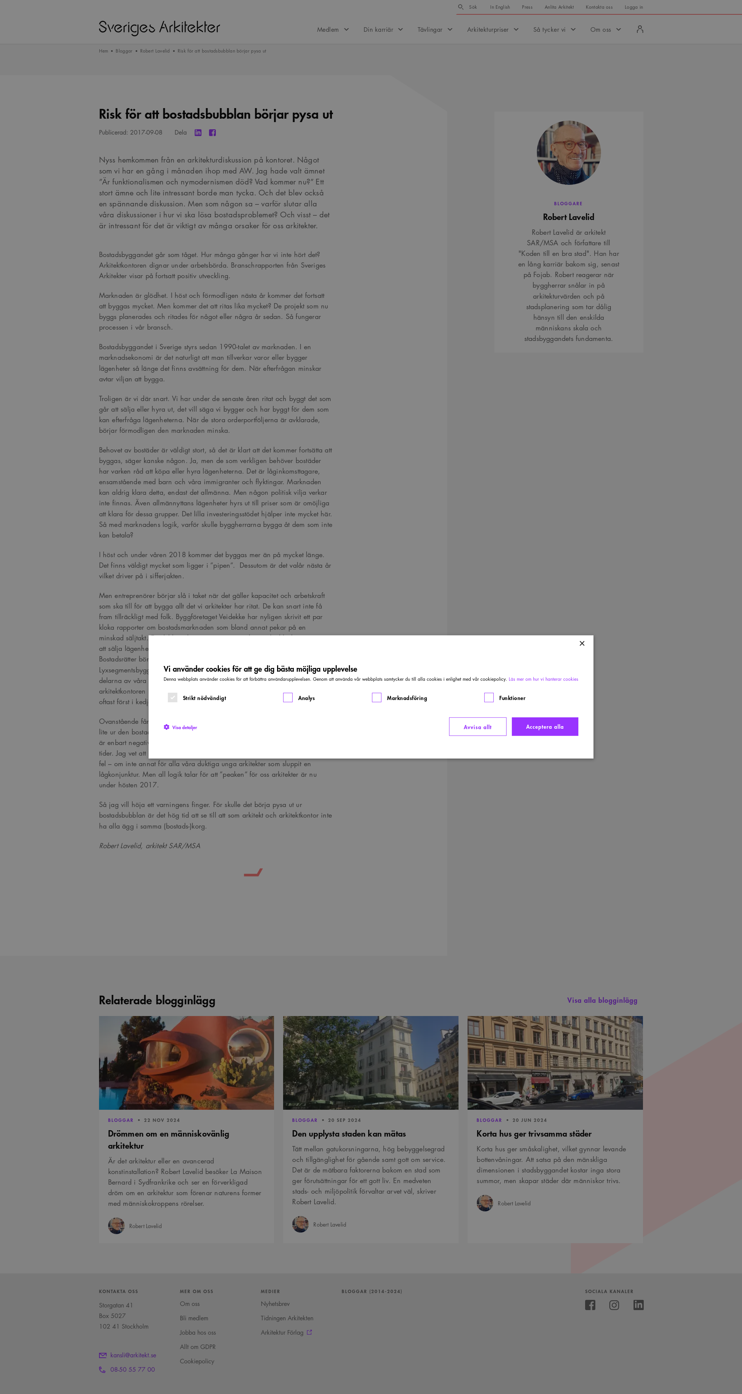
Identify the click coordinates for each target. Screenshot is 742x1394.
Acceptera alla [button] (545, 726)
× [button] (581, 644)
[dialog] (371, 697)
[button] (180, 726)
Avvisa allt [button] (478, 726)
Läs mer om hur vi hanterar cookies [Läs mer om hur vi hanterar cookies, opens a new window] (543, 679)
